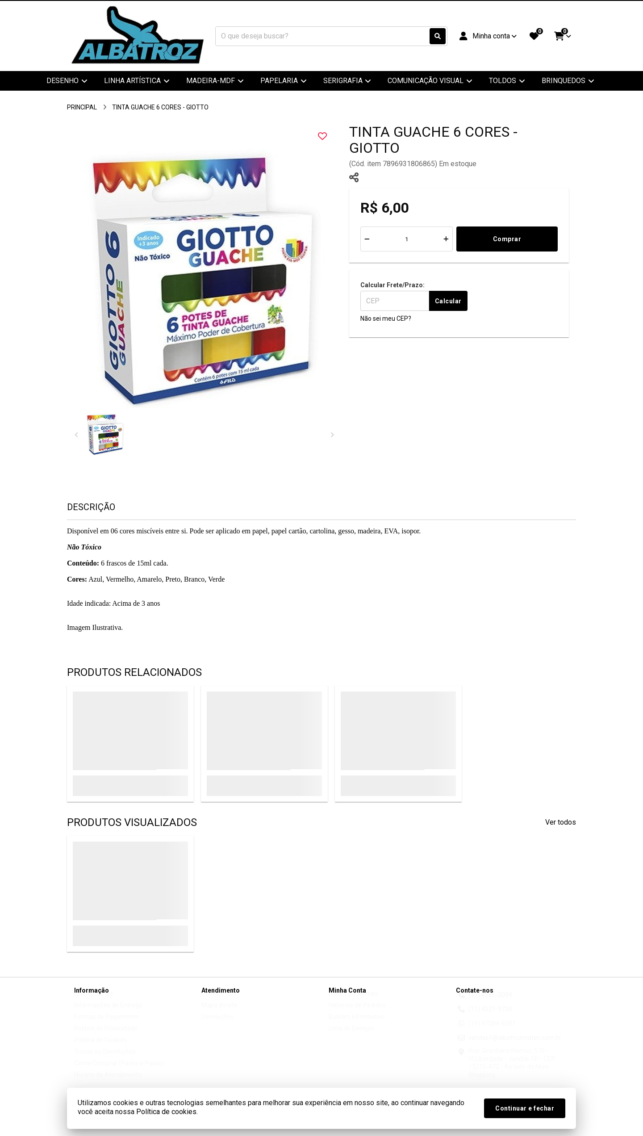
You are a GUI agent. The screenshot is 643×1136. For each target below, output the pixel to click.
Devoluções (217, 1025)
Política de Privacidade (106, 1036)
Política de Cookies (100, 1048)
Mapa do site (219, 1013)
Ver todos (560, 822)
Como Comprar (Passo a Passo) (119, 1071)
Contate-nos (219, 1002)
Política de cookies (166, 1111)
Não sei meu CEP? (385, 318)
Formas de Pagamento (106, 1025)
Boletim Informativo (357, 1025)
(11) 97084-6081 (492, 1031)
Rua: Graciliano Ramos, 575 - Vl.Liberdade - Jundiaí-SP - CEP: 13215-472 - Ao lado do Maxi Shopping (512, 1071)
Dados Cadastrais (353, 1002)
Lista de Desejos (351, 1036)
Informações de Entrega (108, 1013)
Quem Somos (93, 1002)
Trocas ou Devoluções (105, 1060)
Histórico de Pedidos (357, 1013)
